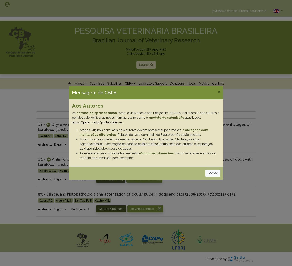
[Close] (219, 91)
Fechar (213, 173)
